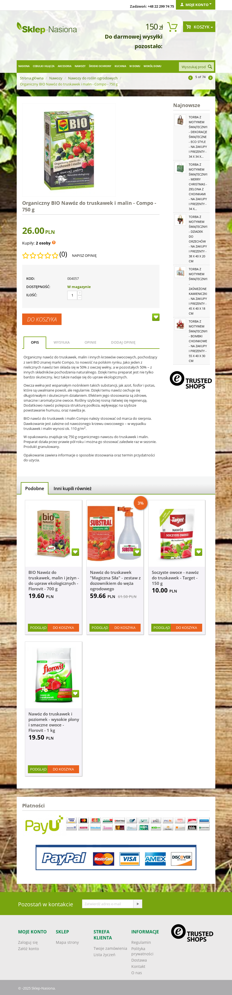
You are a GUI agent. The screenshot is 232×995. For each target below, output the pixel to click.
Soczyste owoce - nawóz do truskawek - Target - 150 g (175, 578)
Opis (35, 342)
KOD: (30, 278)
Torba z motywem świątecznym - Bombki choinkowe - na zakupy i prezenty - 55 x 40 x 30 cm (199, 341)
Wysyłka (62, 342)
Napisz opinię (84, 255)
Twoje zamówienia (110, 948)
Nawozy (80, 66)
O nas (136, 972)
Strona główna (32, 78)
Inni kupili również (73, 488)
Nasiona (24, 66)
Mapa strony (67, 942)
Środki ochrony (100, 66)
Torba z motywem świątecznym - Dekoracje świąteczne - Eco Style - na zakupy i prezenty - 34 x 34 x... (199, 137)
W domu (134, 66)
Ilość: (31, 294)
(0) (63, 254)
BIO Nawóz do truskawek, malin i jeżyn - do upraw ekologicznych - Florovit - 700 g (53, 580)
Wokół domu (152, 66)
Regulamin (141, 942)
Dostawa (139, 960)
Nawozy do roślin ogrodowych (93, 78)
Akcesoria (64, 66)
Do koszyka (42, 319)
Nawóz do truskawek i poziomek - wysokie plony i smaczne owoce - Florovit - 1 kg (53, 722)
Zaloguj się (28, 942)
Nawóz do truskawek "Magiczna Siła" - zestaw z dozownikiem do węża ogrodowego (115, 580)
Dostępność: (38, 286)
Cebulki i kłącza (43, 66)
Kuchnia (120, 66)
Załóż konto (28, 948)
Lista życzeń (104, 954)
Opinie (90, 342)
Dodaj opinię (123, 342)
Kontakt (138, 966)
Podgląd (38, 627)
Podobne (34, 488)
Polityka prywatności (142, 951)
